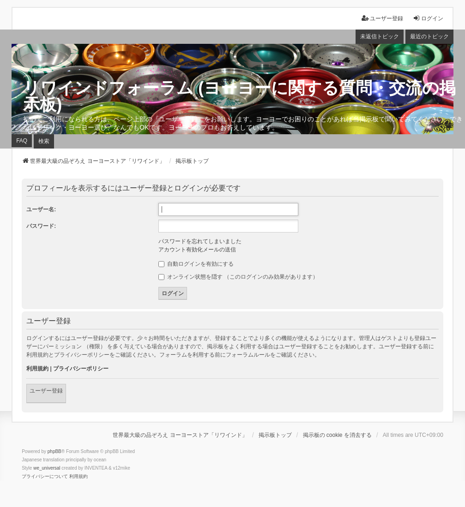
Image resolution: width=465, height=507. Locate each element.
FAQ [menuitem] (21, 140)
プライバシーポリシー (81, 368)
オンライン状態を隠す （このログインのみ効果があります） (238, 277)
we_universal (46, 468)
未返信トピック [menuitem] (379, 36)
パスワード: (41, 226)
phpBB (54, 451)
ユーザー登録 (46, 391)
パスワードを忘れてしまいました (200, 241)
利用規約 (37, 368)
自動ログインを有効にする (196, 264)
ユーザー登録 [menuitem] (382, 18)
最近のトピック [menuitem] (429, 36)
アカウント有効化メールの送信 (197, 249)
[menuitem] (45, 476)
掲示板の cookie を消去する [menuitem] (337, 435)
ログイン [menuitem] (428, 18)
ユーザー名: (41, 209)
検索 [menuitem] (43, 141)
